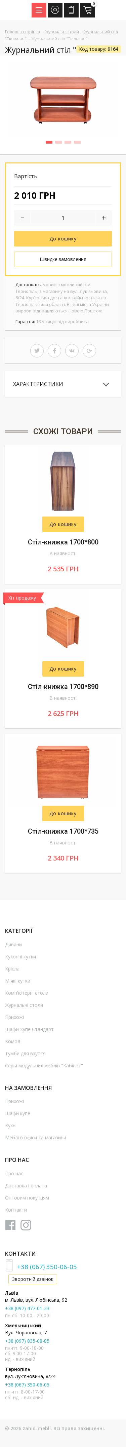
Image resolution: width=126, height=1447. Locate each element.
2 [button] (61, 143)
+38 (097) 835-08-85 (27, 1341)
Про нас (14, 1173)
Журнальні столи (62, 32)
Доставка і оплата (26, 1185)
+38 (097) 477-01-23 (27, 1308)
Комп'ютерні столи (26, 993)
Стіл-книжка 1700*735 (63, 831)
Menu (41, 8)
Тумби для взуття (25, 1053)
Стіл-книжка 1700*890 (63, 687)
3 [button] (70, 143)
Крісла (12, 968)
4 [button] (80, 143)
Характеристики (38, 384)
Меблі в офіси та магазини (35, 1137)
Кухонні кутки (20, 956)
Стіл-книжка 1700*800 (63, 542)
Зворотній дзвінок (32, 1279)
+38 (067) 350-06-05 (47, 1266)
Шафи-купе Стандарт (29, 1029)
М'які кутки (17, 981)
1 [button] (51, 143)
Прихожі (14, 1017)
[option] (63, 100)
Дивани (13, 944)
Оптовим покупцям (27, 1197)
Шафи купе (17, 1113)
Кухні (10, 1125)
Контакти (16, 1210)
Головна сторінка (22, 32)
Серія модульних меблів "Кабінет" (44, 1065)
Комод (12, 1041)
